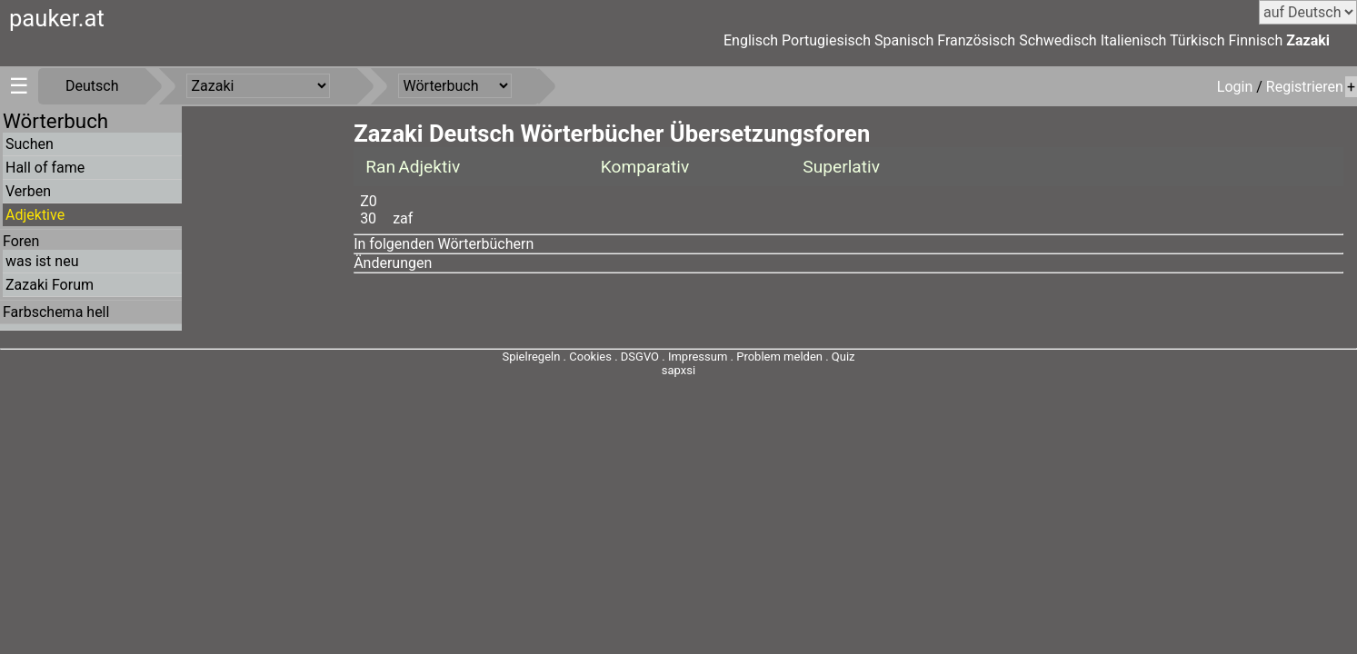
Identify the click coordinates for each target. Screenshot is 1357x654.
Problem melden (780, 356)
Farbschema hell (56, 312)
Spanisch (903, 40)
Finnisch (1256, 40)
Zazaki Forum (49, 284)
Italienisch (1134, 40)
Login (1236, 86)
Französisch (976, 40)
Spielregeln (531, 356)
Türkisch (1197, 40)
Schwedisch (1058, 40)
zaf (403, 218)
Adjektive (35, 214)
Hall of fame (45, 167)
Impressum (697, 356)
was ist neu (41, 261)
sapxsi (678, 370)
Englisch (750, 40)
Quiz (843, 356)
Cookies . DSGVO (614, 356)
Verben (28, 191)
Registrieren (1304, 86)
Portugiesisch (826, 40)
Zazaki (1308, 40)
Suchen (29, 144)
